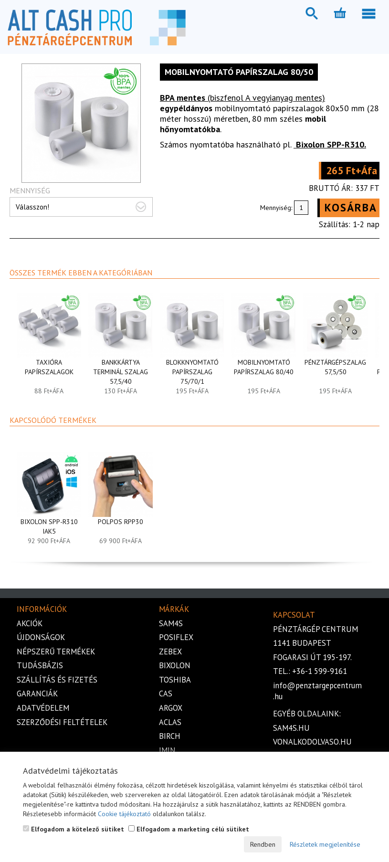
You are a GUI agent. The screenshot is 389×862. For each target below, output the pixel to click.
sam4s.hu (291, 728)
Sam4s (171, 623)
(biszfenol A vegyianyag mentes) (242, 97)
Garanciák (37, 693)
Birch (169, 736)
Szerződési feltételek (62, 722)
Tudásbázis (40, 665)
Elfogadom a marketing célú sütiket (188, 829)
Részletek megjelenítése (325, 844)
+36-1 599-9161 (319, 671)
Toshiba (175, 679)
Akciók (29, 623)
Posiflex (176, 637)
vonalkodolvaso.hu (312, 741)
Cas (165, 693)
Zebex (170, 651)
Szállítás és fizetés (57, 679)
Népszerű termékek (56, 651)
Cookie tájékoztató (124, 813)
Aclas (170, 722)
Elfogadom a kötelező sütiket (73, 829)
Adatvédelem (43, 708)
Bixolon (174, 665)
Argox (170, 708)
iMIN (167, 750)
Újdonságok (41, 637)
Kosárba (351, 207)
